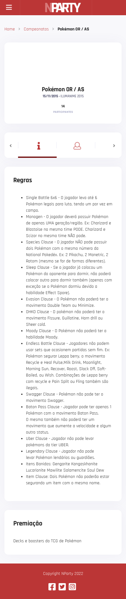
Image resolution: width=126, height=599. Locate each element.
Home (9, 29)
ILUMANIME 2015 (72, 96)
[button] (11, 145)
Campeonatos (36, 29)
